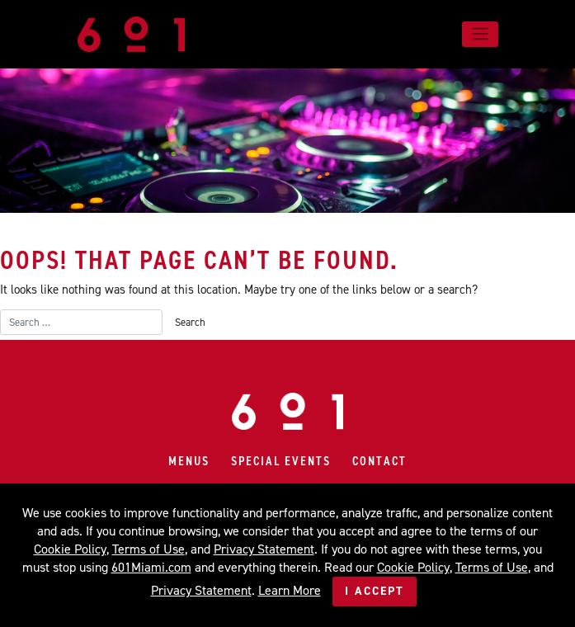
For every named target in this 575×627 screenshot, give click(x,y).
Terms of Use (148, 549)
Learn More (289, 590)
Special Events (281, 461)
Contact (379, 461)
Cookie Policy (70, 549)
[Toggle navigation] (479, 33)
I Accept (374, 591)
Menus (189, 461)
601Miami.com (151, 567)
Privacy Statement (264, 549)
